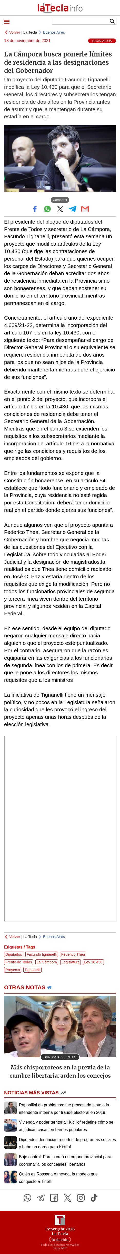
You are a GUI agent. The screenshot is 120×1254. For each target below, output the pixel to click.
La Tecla (30, 32)
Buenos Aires (54, 32)
